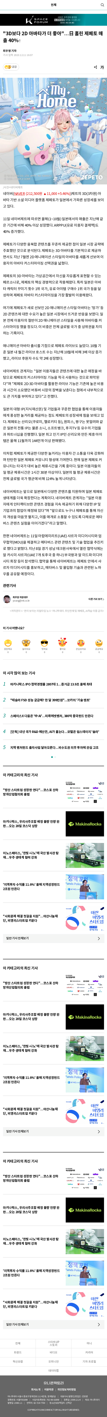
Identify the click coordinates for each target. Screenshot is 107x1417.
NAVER (19, 194)
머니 (89, 1343)
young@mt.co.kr (21, 601)
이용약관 (48, 1390)
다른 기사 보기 (95, 599)
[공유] (95, 67)
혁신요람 (18, 1361)
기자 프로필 (89, 1361)
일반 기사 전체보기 (17, 938)
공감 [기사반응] (14, 66)
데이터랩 (53, 1370)
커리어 (89, 1352)
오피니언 (53, 1361)
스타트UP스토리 (53, 1344)
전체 (53, 5)
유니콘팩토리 (54, 1383)
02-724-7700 (40, 1403)
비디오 (53, 1352)
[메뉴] (5, 5)
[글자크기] (102, 67)
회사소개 (35, 1390)
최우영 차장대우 (20, 597)
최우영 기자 (9, 51)
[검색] (102, 5)
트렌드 (18, 1352)
